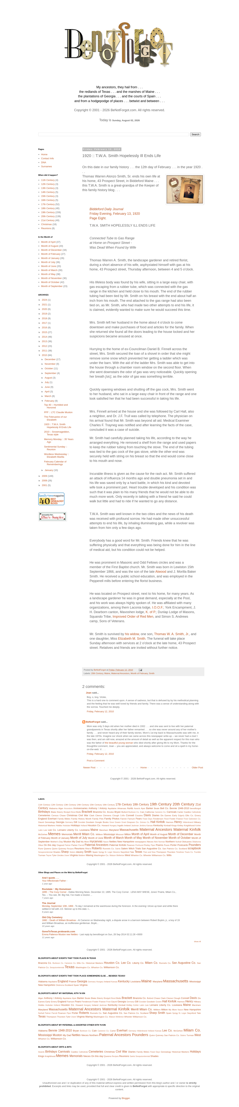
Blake (53, 812)
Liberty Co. (72, 830)
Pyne (40, 848)
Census (55, 815)
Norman (161, 842)
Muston (67, 841)
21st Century (48, 220)
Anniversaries (80, 808)
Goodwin (90, 822)
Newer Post (89, 767)
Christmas (46, 224)
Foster (172, 818)
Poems (159, 845)
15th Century (48, 196)
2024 (45, 299)
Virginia (74, 855)
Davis (147, 815)
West (127, 855)
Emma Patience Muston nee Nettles (60, 934)
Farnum (131, 818)
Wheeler (147, 855)
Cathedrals (196, 812)
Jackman (135, 826)
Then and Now (149, 852)
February (50, 400)
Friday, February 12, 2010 (100, 711)
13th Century (48, 188)
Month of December (51, 250)
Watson (113, 855)
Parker (74, 845)
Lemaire (61, 830)
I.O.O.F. (157, 607)
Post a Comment (96, 760)
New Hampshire (125, 841)
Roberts (97, 848)
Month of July (48, 262)
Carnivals (172, 812)
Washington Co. (101, 855)
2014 (45, 336)
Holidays (75, 825)
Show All (197, 941)
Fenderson (158, 818)
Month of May (48, 274)
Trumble (197, 852)
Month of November (51, 278)
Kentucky (158, 825)
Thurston (171, 852)
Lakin (40, 830)
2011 (45, 350)
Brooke (110, 812)
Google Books (102, 822)
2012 (45, 346)
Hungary (113, 826)
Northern (170, 841)
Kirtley (180, 825)
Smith (151, 673)
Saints (117, 849)
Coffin (122, 816)
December (50, 359)
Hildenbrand (188, 822)
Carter (180, 812)
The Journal (49, 903)
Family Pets (97, 818)
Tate (132, 852)
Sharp (65, 851)
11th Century (48, 180)
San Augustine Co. (152, 848)
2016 (45, 327)
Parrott (81, 845)
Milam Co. (88, 834)
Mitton (127, 834)
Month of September (52, 286)
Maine (107, 673)
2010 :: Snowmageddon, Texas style (57, 433)
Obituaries (186, 841)
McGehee (43, 834)
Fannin (123, 818)
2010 (45, 355)
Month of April (48, 242)
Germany (69, 822)
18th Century (48, 208)
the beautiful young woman (119, 742)
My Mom (85, 841)
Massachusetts (129, 829)
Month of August (49, 246)
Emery (198, 815)
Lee (45, 830)
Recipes (70, 849)
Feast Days (147, 819)
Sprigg (101, 852)
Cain (142, 812)
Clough (115, 815)
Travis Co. (189, 852)
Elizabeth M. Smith (131, 638)
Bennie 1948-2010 (179, 808)
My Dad (76, 841)
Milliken (99, 834)
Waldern (81, 855)
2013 (45, 341)
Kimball (167, 825)
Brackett (87, 811)
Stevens (116, 852)
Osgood (60, 845)
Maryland (114, 830)
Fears (139, 818)
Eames (168, 815)
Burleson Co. (133, 812)
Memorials (67, 834)
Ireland (127, 825)
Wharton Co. (137, 855)
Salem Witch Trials (131, 848)
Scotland (183, 848)
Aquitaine (112, 808)
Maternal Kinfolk (187, 829)
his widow (132, 634)
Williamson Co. (159, 855)
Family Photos (111, 818)
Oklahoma (196, 842)
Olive (40, 845)
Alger (60, 808)
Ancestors (68, 808)
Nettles (113, 841)
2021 (45, 304)
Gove (111, 822)
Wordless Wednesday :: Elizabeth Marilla (56, 455)
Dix (162, 815)
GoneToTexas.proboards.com (58, 931)
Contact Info (47, 158)
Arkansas (121, 808)
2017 (45, 323)
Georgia (60, 822)
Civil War (83, 815)
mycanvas (96, 841)
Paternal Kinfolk (117, 845)
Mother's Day (56, 841)
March (48, 396)
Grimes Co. (145, 822)
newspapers (140, 841)
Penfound (139, 845)
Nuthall (178, 842)
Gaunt (41, 822)
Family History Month (81, 818)
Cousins (139, 815)
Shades (56, 852)
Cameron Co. (160, 812)
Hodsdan (66, 826)
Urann (66, 855)
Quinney (62, 848)
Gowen (118, 822)
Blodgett (67, 812)
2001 (45, 485)
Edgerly (181, 816)
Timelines (180, 852)
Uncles (60, 855)
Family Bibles (64, 818)
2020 (45, 309)
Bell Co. (164, 808)
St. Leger (108, 852)
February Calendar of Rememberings (55, 463)
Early (174, 815)
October (49, 368)
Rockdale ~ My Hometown (56, 889)
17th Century (48, 204)
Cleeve (98, 815)
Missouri (120, 834)
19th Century (48, 212)
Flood (166, 819)
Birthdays (44, 811)
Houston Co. (94, 825)
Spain (95, 852)
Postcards (182, 845)
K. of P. (151, 612)
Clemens (107, 815)
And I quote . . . (50, 877)
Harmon (169, 822)
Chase (63, 815)
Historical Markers (46, 825)
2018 (45, 318)
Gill (75, 822)
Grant (123, 822)
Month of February (139, 673)
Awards (137, 808)
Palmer (68, 845)
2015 (45, 332)
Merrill (77, 834)
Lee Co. (52, 830)
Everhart (52, 818)
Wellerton (120, 855)
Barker (149, 808)
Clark (91, 815)
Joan (88, 692)
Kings (174, 825)
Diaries (155, 815)
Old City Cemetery (52, 917)
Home (143, 767)
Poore (166, 845)
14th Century (48, 192)
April (47, 391)
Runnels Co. (109, 848)
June (47, 387)
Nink (156, 842)
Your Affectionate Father (54, 881)
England (42, 818)
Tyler (54, 855)
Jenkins (142, 826)
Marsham (103, 830)
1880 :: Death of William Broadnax (59, 920)
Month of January (50, 258)
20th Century (97, 673)
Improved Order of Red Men (133, 616)
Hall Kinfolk (157, 821)
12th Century (48, 184)
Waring (89, 855)
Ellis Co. (189, 815)
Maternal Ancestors (120, 673)
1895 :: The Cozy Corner (54, 892)
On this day (50, 845)
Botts (78, 812)
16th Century (48, 200)
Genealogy (50, 822)
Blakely (60, 812)
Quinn (55, 848)
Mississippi (109, 834)
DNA (43, 162)
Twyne (49, 855)
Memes (54, 834)
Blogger (126, 1098)
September (51, 373)
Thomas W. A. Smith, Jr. (171, 634)
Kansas (149, 826)
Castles (187, 812)
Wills (169, 855)
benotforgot (195, 808)
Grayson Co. (133, 822)
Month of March (49, 270)
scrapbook (194, 848)
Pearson (131, 845)
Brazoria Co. (99, 812)
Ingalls (120, 825)
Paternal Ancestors (96, 844)
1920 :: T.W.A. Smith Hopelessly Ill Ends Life (57, 426)
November (50, 364)
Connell (130, 815)
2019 (45, 313)
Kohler (198, 826)
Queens (47, 848)
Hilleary (197, 822)
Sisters (72, 852)
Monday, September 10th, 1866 (58, 906)
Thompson (161, 852)
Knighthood (189, 825)
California (149, 812)
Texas (138, 851)
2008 (45, 480)
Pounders (195, 844)
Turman (42, 855)
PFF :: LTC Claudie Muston (58, 412)
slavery (79, 852)
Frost (186, 819)
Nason (106, 842)
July (47, 382)
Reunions (46, 228)
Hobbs (59, 825)
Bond (73, 812)
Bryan (118, 812)
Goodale (81, 822)
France (179, 818)
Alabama (53, 808)
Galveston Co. (195, 819)
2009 (45, 476)
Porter (173, 845)
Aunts (130, 808)
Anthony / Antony (97, 808)
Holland (84, 826)
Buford (124, 812)
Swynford (124, 852)
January (49, 470)
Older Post (197, 767)
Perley (147, 845)
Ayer (143, 808)
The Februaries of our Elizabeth (55, 418)
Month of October (50, 282)
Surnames (46, 166)
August (49, 377)
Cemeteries (44, 815)
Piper (153, 845)
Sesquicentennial (45, 852)
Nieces (150, 841)
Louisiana (84, 830)
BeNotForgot (93, 721)
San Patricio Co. (170, 848)
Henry (178, 821)
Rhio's (88, 848)
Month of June (48, 266)
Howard (105, 825)
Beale (157, 808)
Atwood (160, 571)
